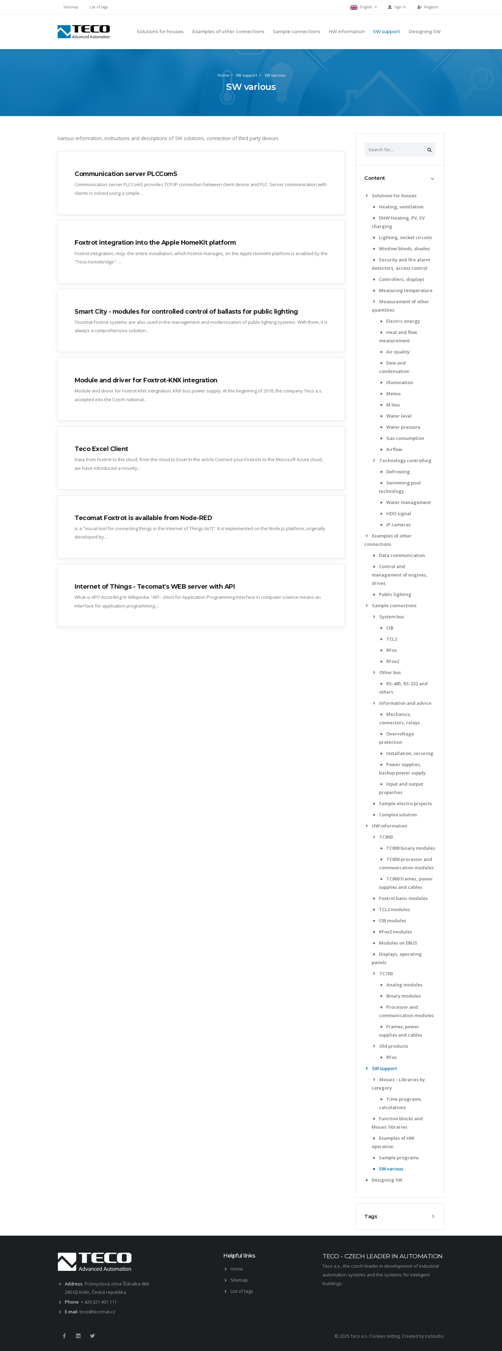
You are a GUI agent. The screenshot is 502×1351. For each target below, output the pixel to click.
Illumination (396, 382)
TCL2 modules (391, 909)
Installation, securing (406, 753)
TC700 (383, 973)
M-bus (390, 405)
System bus (388, 616)
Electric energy (400, 321)
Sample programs (396, 1157)
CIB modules (389, 920)
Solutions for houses (160, 31)
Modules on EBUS (395, 943)
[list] (368, 195)
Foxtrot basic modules (400, 898)
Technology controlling (402, 460)
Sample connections (296, 31)
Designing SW (425, 31)
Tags (370, 1216)
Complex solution (395, 814)
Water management (405, 502)
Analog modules (401, 985)
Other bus (387, 672)
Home (223, 75)
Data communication (399, 555)
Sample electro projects (402, 803)
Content (374, 178)
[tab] (400, 178)
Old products (390, 1046)
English (363, 7)
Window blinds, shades (401, 248)
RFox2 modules (392, 932)
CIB (386, 628)
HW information (347, 31)
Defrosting (395, 471)
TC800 (383, 837)
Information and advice (402, 703)
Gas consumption (402, 438)
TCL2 (388, 639)
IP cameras (395, 524)
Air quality (395, 352)
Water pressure (400, 427)
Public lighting (392, 594)
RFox (388, 650)
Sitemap (70, 7)
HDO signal (395, 513)
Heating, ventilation (398, 207)
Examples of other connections (228, 31)
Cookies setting (384, 1336)
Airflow (391, 449)
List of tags (99, 7)
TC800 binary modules (407, 848)
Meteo (390, 393)
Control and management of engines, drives (399, 574)
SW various (274, 75)
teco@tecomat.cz (97, 1311)
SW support (386, 31)
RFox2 (389, 661)
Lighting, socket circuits (402, 237)
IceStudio (434, 1336)
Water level (396, 416)
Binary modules (400, 996)
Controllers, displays (398, 279)
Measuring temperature (403, 290)
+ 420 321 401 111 (99, 1302)
